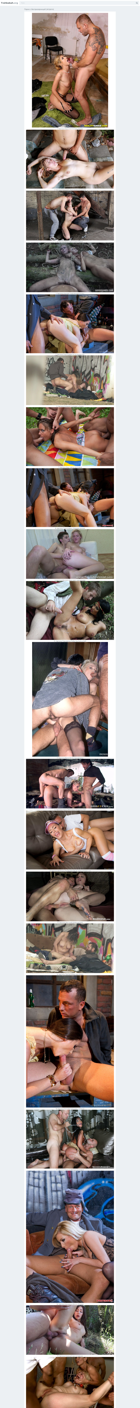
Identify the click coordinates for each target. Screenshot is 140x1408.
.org (9, 3)
